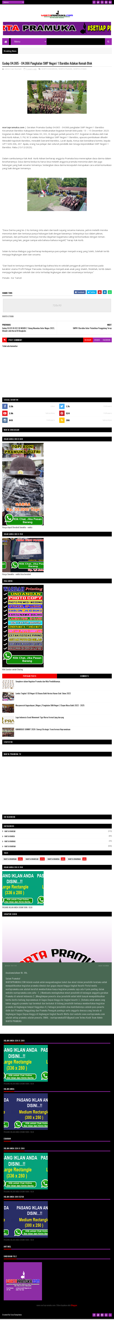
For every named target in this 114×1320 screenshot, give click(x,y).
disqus (97, 341)
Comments (84, 677)
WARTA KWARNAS (9, 843)
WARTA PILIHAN (65, 70)
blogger (88, 341)
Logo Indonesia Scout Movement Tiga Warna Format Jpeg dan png (40, 718)
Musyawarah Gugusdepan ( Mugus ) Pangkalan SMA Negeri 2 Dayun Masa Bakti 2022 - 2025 (50, 706)
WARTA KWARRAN (49, 70)
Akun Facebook (103, 967)
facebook (106, 341)
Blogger (74, 1306)
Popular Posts (29, 677)
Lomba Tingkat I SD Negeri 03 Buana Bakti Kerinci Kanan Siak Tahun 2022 (43, 694)
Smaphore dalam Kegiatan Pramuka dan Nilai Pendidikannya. (38, 682)
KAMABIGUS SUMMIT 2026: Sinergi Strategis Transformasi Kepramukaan (43, 730)
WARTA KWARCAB (9, 832)
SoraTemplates (16, 1316)
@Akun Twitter (11, 967)
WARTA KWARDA (9, 837)
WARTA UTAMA (80, 70)
